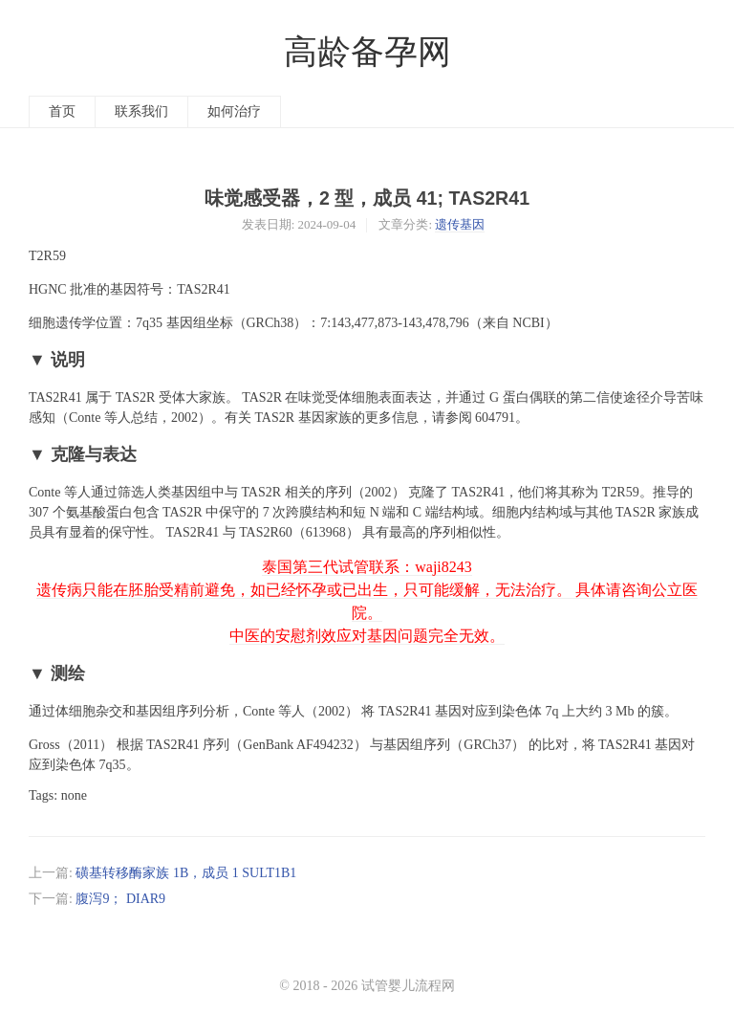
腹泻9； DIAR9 (120, 899)
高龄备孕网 (367, 52)
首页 (62, 111)
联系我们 (141, 111)
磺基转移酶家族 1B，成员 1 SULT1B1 (186, 873)
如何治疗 (234, 111)
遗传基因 (460, 224)
